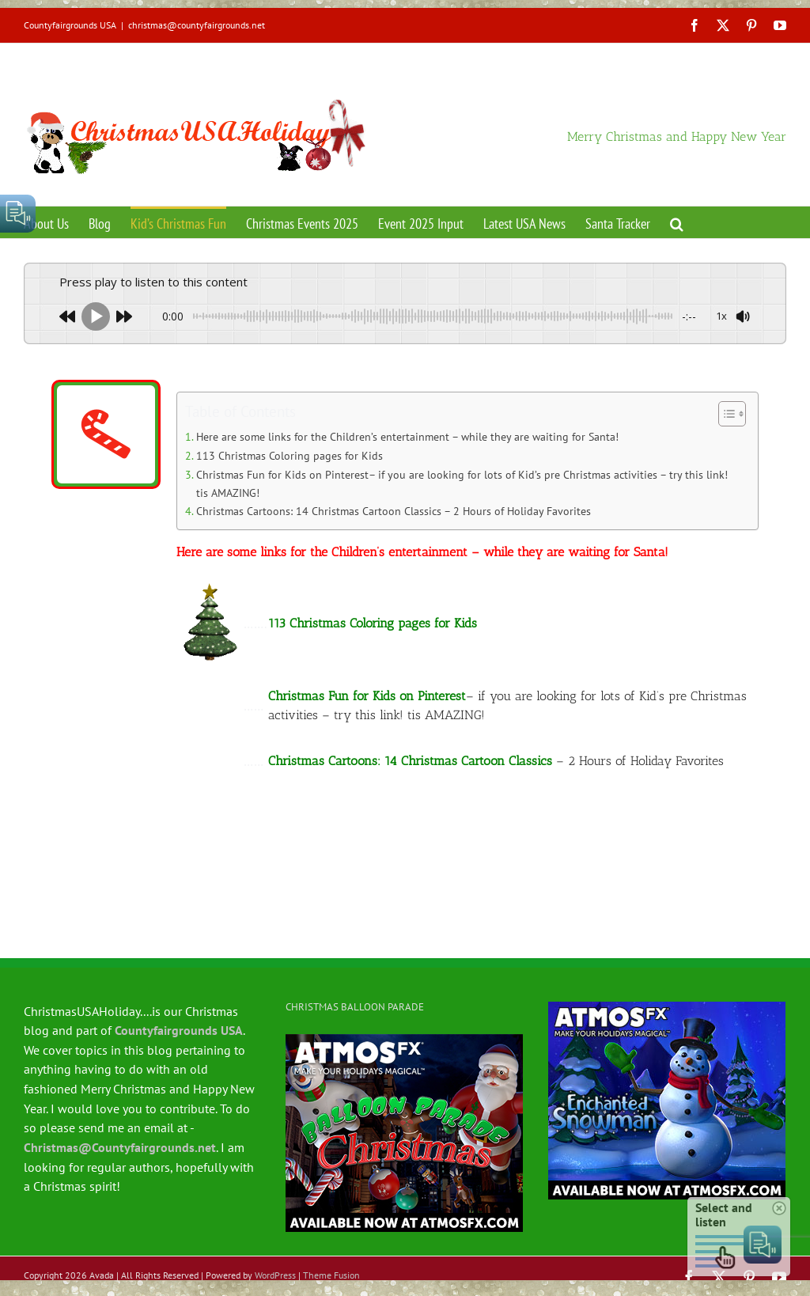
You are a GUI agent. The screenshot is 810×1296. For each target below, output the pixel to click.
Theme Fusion (331, 1275)
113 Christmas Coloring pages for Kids (289, 455)
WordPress (275, 1275)
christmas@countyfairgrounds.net (196, 25)
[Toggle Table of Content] (724, 413)
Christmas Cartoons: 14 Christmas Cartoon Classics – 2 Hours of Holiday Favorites (393, 510)
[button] (676, 222)
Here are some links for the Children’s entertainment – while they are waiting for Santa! (407, 436)
